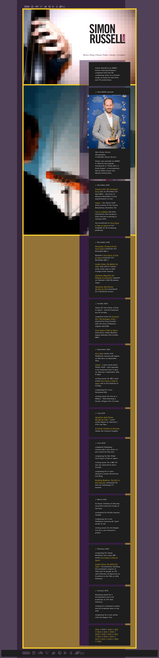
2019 (97, 634)
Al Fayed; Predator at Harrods (107, 428)
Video (105, 55)
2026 (97, 629)
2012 (97, 639)
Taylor (97, 203)
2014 (105, 636)
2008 (99, 641)
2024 (110, 629)
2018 (103, 634)
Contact (121, 55)
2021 (105, 632)
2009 (116, 639)
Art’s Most (99, 353)
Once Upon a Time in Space (106, 330)
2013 (112, 636)
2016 (116, 634)
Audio (113, 55)
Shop (98, 55)
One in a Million (101, 212)
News (85, 55)
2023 (116, 629)
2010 (110, 639)
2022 (99, 632)
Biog (92, 55)
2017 (110, 634)
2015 (99, 636)
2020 (112, 632)
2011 (103, 639)
